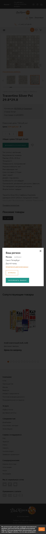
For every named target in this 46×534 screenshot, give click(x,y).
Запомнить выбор (17, 280)
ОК (41, 529)
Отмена (12, 273)
